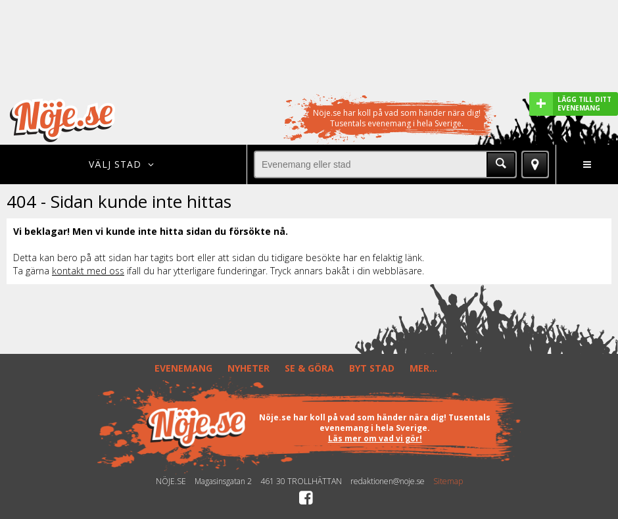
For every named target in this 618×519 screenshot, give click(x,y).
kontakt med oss (88, 270)
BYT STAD (371, 368)
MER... (423, 368)
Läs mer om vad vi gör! (375, 438)
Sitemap (448, 481)
